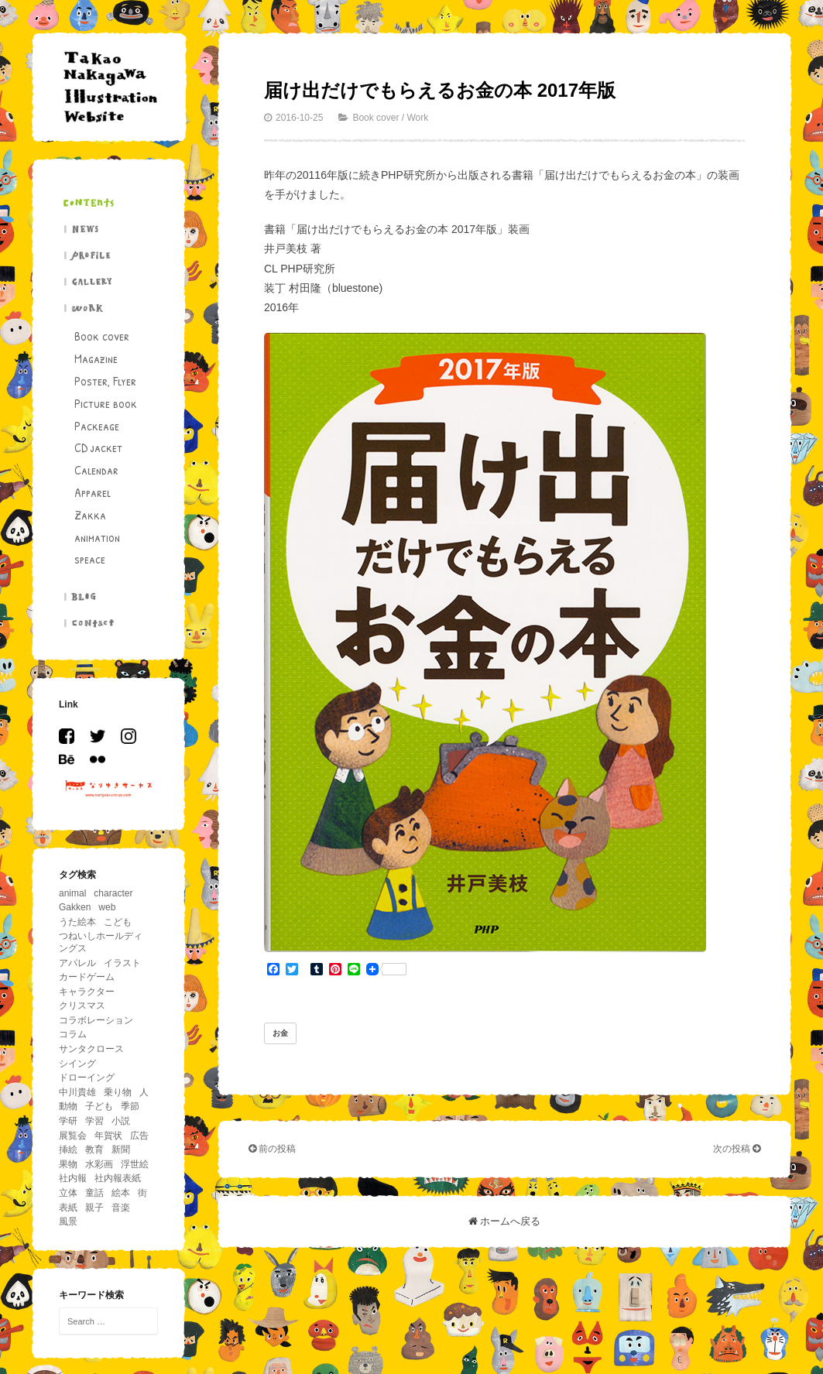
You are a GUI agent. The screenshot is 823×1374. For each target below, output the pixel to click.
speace (89, 558)
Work (417, 117)
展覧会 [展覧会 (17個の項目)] (73, 1135)
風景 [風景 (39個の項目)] (68, 1221)
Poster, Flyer (105, 380)
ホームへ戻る (504, 1221)
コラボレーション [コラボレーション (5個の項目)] (96, 1020)
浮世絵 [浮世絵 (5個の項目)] (135, 1164)
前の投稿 (272, 1148)
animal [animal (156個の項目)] (72, 893)
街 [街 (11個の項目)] (142, 1192)
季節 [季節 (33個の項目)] (130, 1106)
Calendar (96, 469)
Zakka (90, 514)
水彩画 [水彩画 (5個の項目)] (99, 1164)
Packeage (96, 425)
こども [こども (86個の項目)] (118, 922)
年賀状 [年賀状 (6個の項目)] (108, 1135)
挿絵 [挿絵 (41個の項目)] (68, 1149)
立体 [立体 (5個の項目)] (68, 1192)
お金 (280, 1033)
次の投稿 (736, 1148)
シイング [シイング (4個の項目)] (77, 1063)
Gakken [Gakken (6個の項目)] (75, 907)
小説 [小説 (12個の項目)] (120, 1120)
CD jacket (98, 447)
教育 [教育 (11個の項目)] (94, 1149)
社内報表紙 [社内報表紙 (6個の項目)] (117, 1178)
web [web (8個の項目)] (106, 907)
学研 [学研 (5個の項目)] (68, 1120)
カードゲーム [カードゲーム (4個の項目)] (87, 976)
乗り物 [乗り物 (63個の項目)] (118, 1092)
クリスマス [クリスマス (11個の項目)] (82, 1005)
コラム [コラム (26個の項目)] (73, 1034)
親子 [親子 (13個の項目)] (94, 1207)
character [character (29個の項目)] (113, 893)
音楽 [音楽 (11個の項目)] (120, 1207)
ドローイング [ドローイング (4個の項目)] (87, 1077)
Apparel (92, 492)
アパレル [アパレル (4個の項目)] (77, 963)
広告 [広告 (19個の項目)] (139, 1135)
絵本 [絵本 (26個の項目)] (120, 1192)
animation (97, 537)
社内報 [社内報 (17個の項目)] (73, 1178)
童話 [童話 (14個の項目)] (94, 1192)
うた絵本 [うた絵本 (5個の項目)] (77, 922)
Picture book (105, 403)
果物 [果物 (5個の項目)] (68, 1164)
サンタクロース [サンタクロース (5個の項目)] (91, 1048)
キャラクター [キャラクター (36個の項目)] (87, 991)
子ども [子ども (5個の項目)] (99, 1106)
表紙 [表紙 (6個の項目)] (68, 1207)
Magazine (96, 358)
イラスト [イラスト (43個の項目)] (122, 963)
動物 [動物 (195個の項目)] (68, 1106)
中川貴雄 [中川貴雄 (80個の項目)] (77, 1092)
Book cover (101, 335)
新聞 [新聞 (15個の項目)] (120, 1149)
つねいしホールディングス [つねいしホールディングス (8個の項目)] (100, 942)
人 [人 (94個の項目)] (144, 1092)
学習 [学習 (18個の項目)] (94, 1120)
